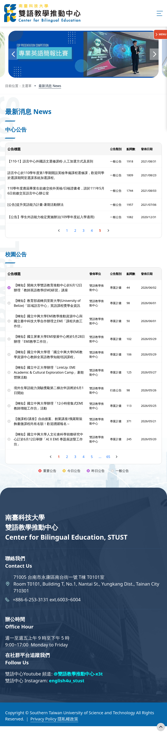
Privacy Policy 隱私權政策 (54, 719)
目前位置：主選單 (18, 86)
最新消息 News (50, 86)
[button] (12, 54)
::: (6, 106)
